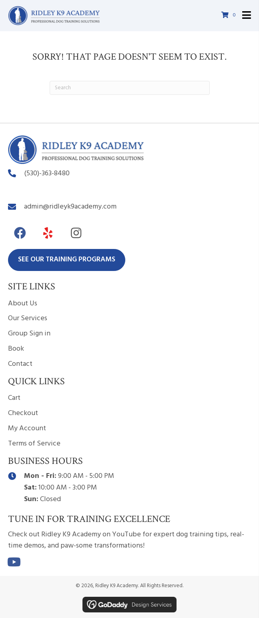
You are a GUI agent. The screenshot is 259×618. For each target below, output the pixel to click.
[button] (20, 233)
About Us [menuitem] (22, 303)
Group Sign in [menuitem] (29, 333)
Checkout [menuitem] (23, 413)
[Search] (130, 88)
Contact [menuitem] (20, 364)
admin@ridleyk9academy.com (70, 207)
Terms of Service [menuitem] (34, 443)
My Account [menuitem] (27, 428)
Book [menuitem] (16, 349)
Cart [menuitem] (14, 398)
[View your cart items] (229, 16)
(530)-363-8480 (47, 173)
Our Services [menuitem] (27, 318)
